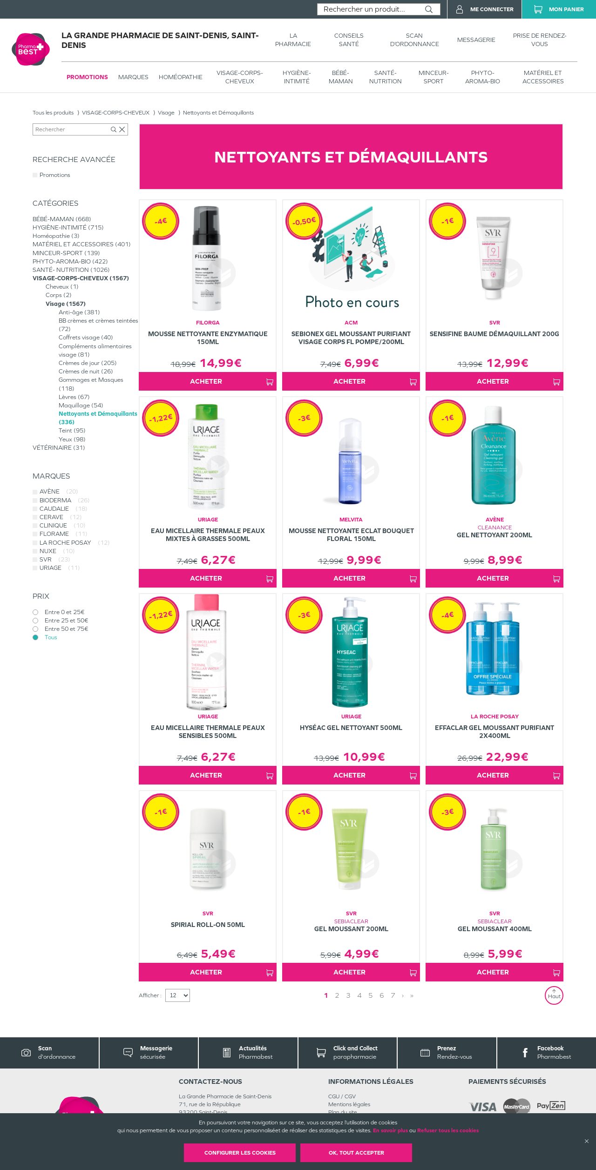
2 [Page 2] (337, 995)
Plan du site (342, 1112)
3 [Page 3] (348, 995)
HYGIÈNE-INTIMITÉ (297, 77)
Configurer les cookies (240, 1153)
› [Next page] (403, 995)
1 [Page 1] (326, 995)
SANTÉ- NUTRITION (385, 77)
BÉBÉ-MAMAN (341, 77)
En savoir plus (390, 1130)
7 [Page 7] (393, 995)
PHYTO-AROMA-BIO (482, 77)
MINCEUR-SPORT (434, 77)
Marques (133, 77)
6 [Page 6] (381, 995)
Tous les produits (53, 112)
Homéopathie (181, 77)
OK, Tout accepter (356, 1153)
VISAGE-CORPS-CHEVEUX (240, 77)
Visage (166, 112)
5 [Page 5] (370, 995)
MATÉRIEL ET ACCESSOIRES (543, 77)
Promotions (87, 77)
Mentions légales (349, 1104)
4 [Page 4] (359, 995)
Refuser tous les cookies (448, 1130)
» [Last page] (411, 995)
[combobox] (368, 9)
